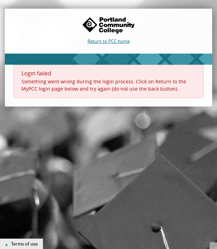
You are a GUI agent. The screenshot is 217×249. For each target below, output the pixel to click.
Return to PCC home (109, 41)
